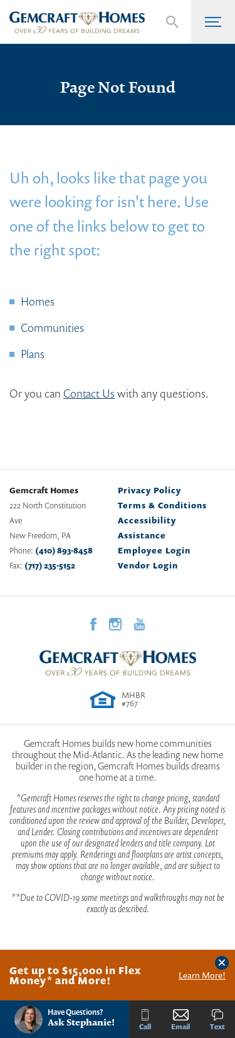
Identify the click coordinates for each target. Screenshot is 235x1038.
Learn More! (202, 975)
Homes (38, 301)
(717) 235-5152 (49, 565)
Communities (52, 327)
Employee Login (154, 550)
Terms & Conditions (162, 505)
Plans (32, 353)
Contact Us (89, 393)
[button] (172, 21)
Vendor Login (148, 565)
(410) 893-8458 (64, 550)
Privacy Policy (149, 490)
